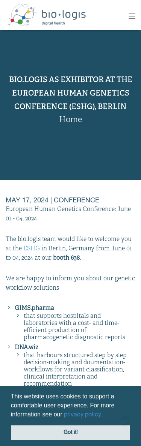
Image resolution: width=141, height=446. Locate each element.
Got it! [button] (71, 432)
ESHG (31, 249)
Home (70, 120)
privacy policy (82, 415)
